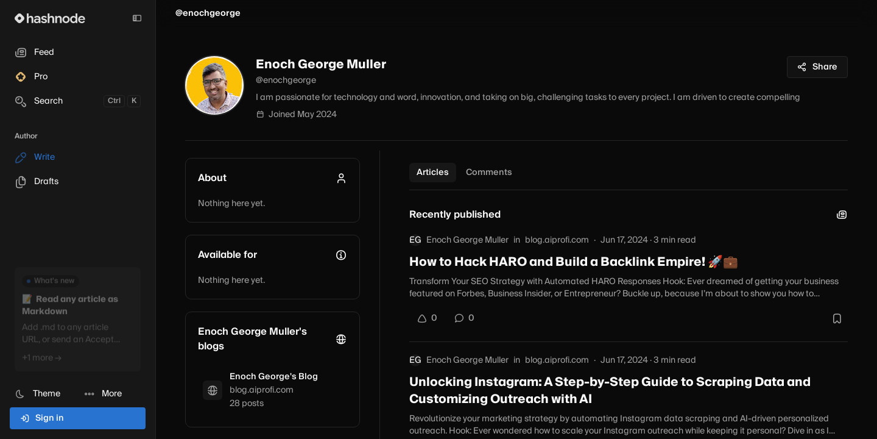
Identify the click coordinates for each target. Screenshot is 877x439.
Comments (489, 172)
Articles (433, 172)
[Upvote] (427, 318)
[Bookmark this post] (837, 318)
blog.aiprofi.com (557, 240)
